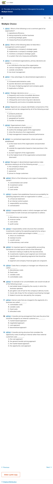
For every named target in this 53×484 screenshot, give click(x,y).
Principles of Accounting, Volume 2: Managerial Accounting (23, 9)
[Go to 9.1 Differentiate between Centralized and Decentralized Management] (7, 28)
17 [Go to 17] (4, 300)
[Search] (45, 18)
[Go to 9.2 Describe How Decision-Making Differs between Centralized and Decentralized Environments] (7, 107)
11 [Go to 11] (4, 194)
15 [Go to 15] (4, 265)
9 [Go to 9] (3, 162)
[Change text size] (49, 18)
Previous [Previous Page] (5, 467)
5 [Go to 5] (3, 93)
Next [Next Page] (49, 467)
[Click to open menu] (2, 18)
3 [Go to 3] (3, 61)
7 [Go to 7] (3, 125)
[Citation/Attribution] (26, 482)
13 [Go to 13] (4, 229)
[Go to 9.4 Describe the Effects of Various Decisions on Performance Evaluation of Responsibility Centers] (8, 265)
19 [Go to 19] (4, 332)
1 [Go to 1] (3, 28)
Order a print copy (10, 475)
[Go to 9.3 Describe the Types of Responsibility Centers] (8, 178)
